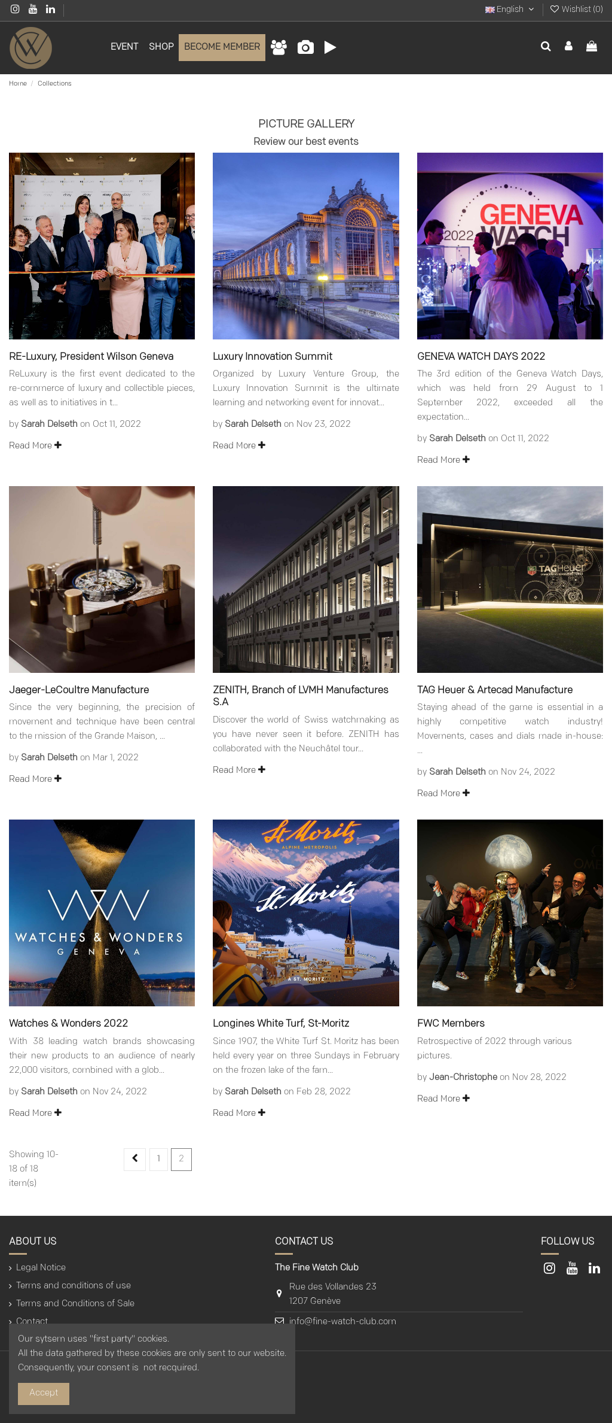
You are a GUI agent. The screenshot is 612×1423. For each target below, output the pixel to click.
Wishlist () (576, 9)
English (510, 9)
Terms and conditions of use (73, 1286)
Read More (35, 446)
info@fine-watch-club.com (342, 1322)
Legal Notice (41, 1268)
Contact (32, 1322)
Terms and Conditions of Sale (75, 1304)
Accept (43, 1393)
